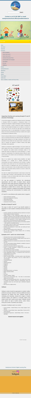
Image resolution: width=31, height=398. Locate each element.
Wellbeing (5, 65)
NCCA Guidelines (6, 52)
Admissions (3, 70)
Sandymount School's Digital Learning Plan (15, 367)
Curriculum (3, 50)
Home (2, 45)
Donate (2, 74)
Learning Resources (5, 68)
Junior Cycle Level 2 (7, 56)
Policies (2, 72)
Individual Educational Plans (8, 57)
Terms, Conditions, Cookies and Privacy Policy (10, 79)
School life (3, 48)
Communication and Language (9, 59)
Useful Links (3, 77)
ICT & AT (4, 63)
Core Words (5, 61)
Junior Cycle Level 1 (7, 54)
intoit (18, 393)
